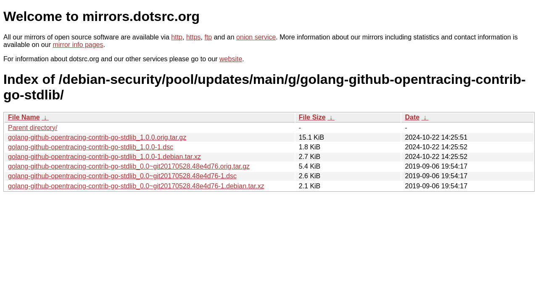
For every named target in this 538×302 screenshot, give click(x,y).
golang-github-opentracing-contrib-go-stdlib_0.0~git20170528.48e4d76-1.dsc (122, 176)
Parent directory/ (32, 127)
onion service (256, 37)
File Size (312, 117)
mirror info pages (78, 44)
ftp (208, 37)
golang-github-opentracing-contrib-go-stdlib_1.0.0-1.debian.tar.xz (104, 156)
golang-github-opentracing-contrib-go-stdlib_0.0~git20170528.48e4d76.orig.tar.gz (129, 166)
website (230, 58)
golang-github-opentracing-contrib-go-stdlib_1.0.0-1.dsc (90, 147)
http (176, 37)
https (193, 37)
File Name (24, 117)
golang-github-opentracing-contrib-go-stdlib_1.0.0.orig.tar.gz (97, 137)
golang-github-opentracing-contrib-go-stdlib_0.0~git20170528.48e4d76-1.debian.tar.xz (136, 186)
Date (412, 117)
